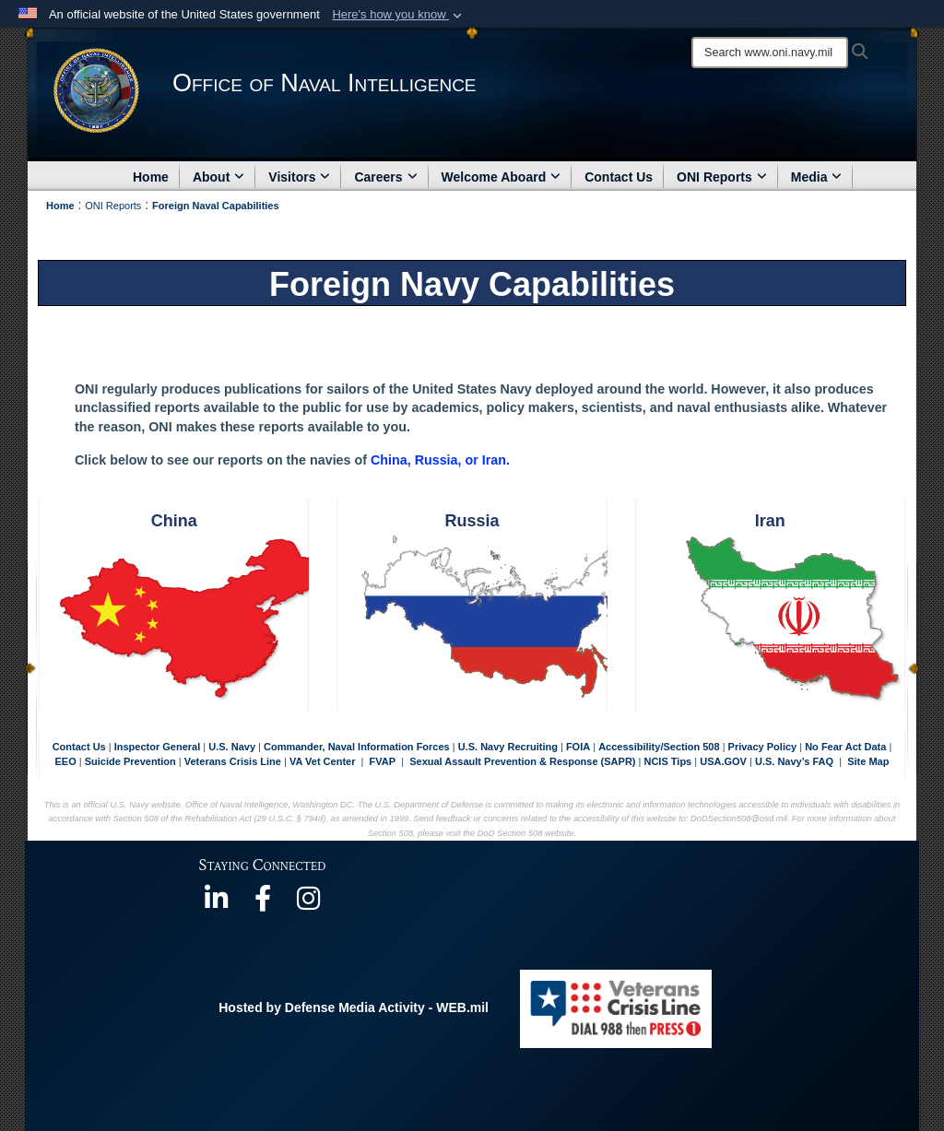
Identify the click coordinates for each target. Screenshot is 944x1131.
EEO (67, 761)
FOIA (578, 746)
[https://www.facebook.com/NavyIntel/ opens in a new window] (263, 904)
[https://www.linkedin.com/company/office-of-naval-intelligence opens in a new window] (217, 904)
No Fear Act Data (845, 746)
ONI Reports (722, 177)
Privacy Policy (762, 746)
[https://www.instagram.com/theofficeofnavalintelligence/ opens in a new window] (309, 904)
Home (151, 177)
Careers (385, 177)
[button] (399, 15)
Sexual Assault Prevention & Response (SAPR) (522, 761)
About (218, 177)
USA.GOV (724, 761)
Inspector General (157, 746)
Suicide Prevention (130, 761)
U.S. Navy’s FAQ (794, 761)
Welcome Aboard (501, 177)
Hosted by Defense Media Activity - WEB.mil (353, 1007)
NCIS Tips (668, 761)
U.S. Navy (231, 746)
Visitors (299, 177)
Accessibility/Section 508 (660, 746)
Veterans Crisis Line (232, 761)
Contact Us (618, 177)
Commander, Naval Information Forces (357, 746)
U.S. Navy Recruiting (508, 746)
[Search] (769, 52)
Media (817, 177)
